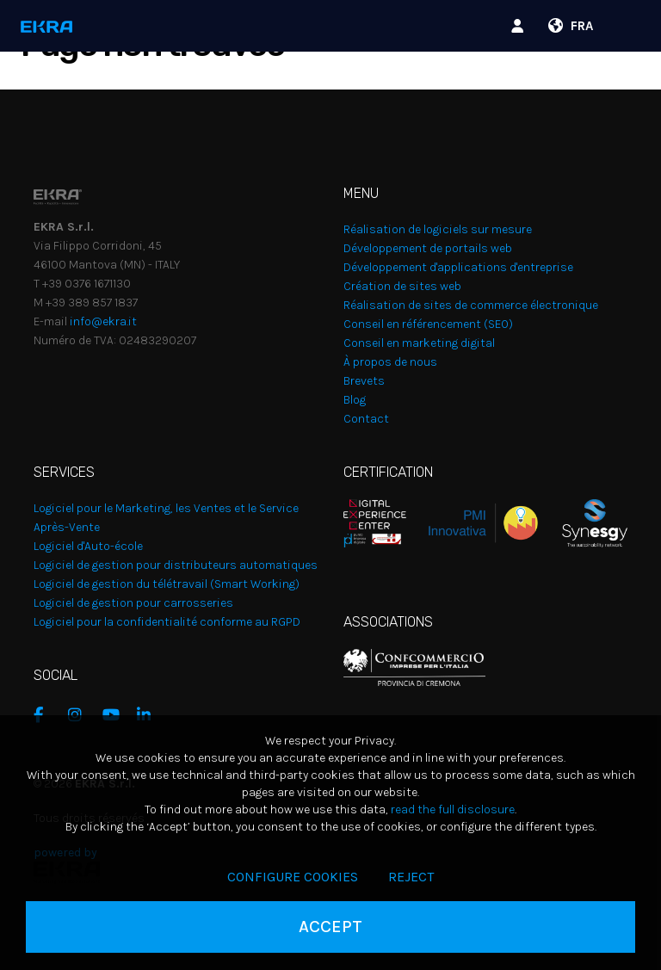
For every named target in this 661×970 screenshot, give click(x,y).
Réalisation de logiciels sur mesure (437, 229)
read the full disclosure (453, 809)
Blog (354, 399)
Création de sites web (402, 286)
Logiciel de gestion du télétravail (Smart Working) (167, 584)
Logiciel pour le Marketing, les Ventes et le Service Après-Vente (166, 517)
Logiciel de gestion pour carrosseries (133, 603)
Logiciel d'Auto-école (88, 546)
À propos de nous (390, 362)
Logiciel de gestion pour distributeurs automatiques (176, 565)
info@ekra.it (103, 321)
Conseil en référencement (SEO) (428, 324)
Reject (411, 876)
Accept (330, 926)
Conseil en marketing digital (419, 343)
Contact (366, 418)
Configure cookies (292, 876)
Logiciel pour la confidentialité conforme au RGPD (167, 622)
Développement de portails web (427, 248)
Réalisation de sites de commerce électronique (470, 305)
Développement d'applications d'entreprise (458, 267)
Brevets (364, 381)
